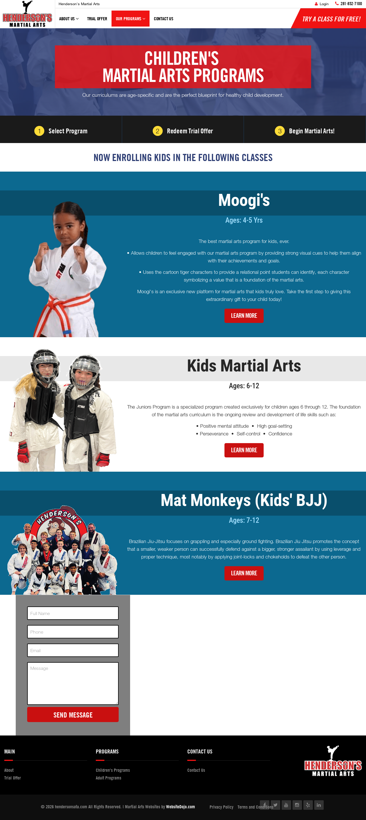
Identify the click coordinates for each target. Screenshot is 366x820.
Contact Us (163, 18)
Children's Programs (113, 770)
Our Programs (130, 21)
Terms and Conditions (255, 807)
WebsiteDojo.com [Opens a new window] (180, 806)
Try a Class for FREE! (331, 19)
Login (322, 3)
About (8, 770)
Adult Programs (108, 778)
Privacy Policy (221, 807)
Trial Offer (97, 18)
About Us (69, 21)
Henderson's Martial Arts (79, 3)
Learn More (244, 315)
